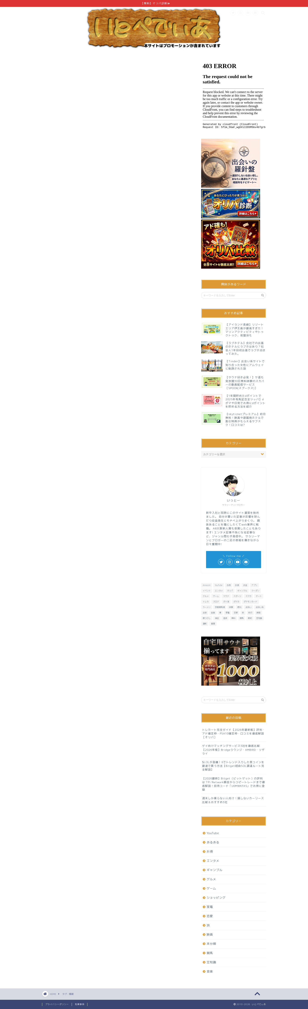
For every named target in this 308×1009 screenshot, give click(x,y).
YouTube (213, 833)
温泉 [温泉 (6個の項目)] (225, 618)
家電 (210, 907)
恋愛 (210, 916)
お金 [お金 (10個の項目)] (245, 585)
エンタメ (213, 861)
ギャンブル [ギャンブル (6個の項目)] (242, 590)
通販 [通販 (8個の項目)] (205, 623)
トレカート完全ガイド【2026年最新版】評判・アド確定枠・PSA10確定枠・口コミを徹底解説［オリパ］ (233, 733)
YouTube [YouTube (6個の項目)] (218, 585)
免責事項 (79, 1004)
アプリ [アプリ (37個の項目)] (254, 585)
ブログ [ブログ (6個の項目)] (216, 601)
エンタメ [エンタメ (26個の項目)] (219, 590)
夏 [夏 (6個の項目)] (220, 612)
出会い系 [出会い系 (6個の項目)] (260, 607)
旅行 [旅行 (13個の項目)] (250, 612)
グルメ (211, 879)
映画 (210, 934)
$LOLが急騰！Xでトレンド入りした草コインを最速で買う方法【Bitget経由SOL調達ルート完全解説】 (233, 765)
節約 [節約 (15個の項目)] (250, 618)
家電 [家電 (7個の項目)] (227, 612)
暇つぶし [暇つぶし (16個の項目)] (207, 618)
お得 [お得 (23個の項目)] (229, 585)
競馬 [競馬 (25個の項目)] (242, 618)
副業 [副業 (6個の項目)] (213, 612)
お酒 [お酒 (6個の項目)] (237, 585)
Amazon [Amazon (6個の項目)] (206, 585)
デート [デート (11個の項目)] (259, 596)
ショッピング (216, 898)
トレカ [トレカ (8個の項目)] (206, 601)
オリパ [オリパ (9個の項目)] (230, 590)
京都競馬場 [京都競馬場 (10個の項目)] (220, 607)
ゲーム (211, 888)
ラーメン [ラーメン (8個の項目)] (207, 607)
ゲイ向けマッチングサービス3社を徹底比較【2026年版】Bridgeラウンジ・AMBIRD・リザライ (233, 749)
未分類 (211, 944)
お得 (210, 851)
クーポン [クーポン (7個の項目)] (255, 590)
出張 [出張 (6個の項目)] (205, 612)
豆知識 (211, 962)
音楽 (210, 971)
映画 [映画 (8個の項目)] (258, 612)
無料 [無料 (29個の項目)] (233, 618)
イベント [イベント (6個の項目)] (207, 590)
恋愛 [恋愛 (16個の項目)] (236, 612)
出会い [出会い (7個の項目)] (248, 607)
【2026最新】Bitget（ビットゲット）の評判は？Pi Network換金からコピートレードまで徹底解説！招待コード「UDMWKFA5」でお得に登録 (233, 784)
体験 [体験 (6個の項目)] (231, 607)
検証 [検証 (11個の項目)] (217, 618)
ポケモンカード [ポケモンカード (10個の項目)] (250, 601)
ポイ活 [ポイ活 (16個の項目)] (226, 601)
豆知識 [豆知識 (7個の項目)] (259, 618)
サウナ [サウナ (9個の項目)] (226, 596)
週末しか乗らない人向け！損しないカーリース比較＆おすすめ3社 (233, 800)
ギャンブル (214, 870)
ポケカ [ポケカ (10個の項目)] (236, 601)
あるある (213, 842)
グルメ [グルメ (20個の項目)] (206, 596)
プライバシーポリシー (57, 1004)
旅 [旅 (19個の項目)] (243, 612)
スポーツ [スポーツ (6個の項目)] (237, 596)
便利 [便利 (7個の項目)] (239, 607)
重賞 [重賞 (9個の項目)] (213, 623)
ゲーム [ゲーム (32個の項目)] (216, 596)
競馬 (210, 953)
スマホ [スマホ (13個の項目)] (248, 596)
